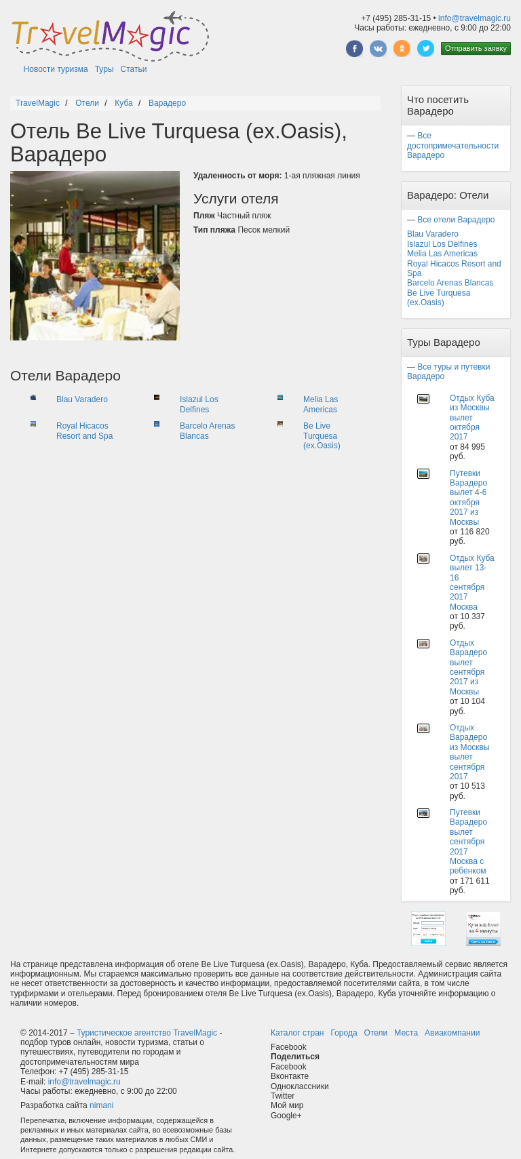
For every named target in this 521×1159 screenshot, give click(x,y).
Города (343, 1033)
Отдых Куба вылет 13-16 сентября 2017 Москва (472, 582)
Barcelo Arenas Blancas (207, 430)
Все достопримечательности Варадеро (453, 145)
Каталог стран (297, 1033)
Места (406, 1033)
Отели (376, 1033)
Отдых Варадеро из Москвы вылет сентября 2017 (470, 752)
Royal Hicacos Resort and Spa (84, 430)
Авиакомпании (452, 1033)
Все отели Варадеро (456, 219)
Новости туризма (56, 69)
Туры (104, 69)
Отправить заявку (476, 48)
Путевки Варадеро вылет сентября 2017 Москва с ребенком (468, 842)
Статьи (134, 69)
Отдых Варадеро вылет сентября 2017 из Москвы (468, 667)
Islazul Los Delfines (199, 404)
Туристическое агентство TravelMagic (147, 1033)
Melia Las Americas (320, 404)
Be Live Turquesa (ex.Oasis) (322, 435)
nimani (101, 1105)
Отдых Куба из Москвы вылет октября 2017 (472, 417)
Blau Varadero (82, 399)
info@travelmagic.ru (474, 18)
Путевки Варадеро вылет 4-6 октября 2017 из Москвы (468, 498)
